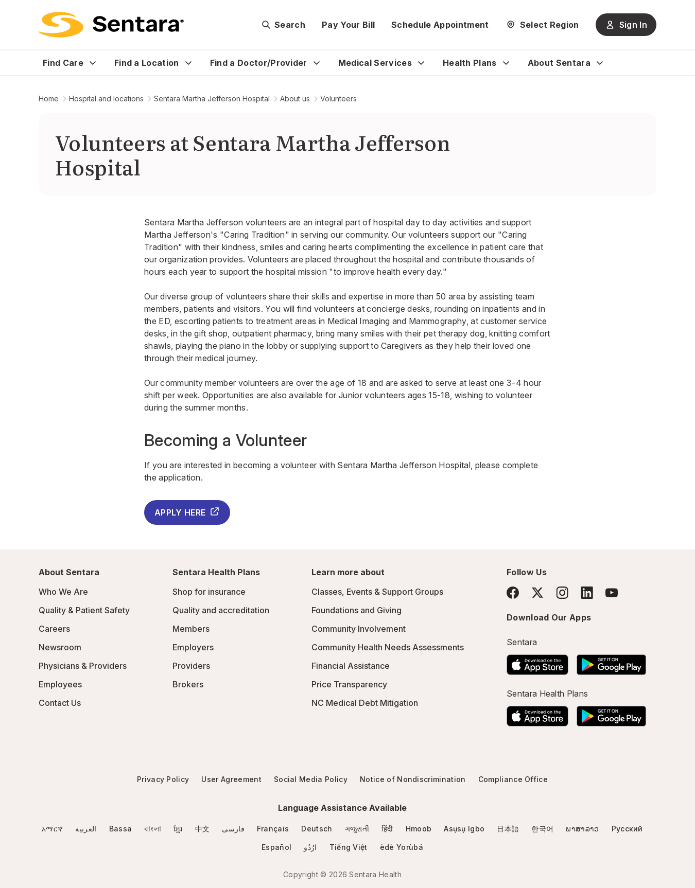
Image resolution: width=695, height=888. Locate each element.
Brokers (187, 684)
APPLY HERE (187, 512)
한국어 (542, 828)
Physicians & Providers (83, 666)
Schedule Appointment (440, 25)
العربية (85, 828)
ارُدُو (310, 847)
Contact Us (60, 703)
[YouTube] (611, 592)
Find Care (63, 63)
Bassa (120, 828)
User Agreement (231, 779)
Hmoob (419, 828)
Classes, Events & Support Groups (377, 592)
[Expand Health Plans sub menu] (506, 62)
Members (191, 629)
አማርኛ (52, 828)
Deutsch (316, 828)
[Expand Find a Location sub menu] (188, 62)
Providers (191, 666)
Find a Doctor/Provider (258, 63)
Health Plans (470, 63)
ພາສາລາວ (582, 828)
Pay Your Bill (348, 25)
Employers (193, 647)
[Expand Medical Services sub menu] (421, 62)
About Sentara (559, 63)
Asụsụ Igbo (464, 828)
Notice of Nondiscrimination (413, 779)
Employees (60, 684)
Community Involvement (358, 629)
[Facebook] (513, 593)
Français (273, 828)
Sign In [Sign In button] (626, 25)
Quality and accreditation (220, 610)
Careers (54, 629)
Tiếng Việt (348, 847)
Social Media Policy (311, 779)
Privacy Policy (163, 779)
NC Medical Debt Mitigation (364, 703)
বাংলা (152, 828)
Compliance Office (513, 779)
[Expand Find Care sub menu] (93, 62)
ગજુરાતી (357, 828)
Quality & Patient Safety (84, 610)
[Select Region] (542, 24)
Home (49, 98)
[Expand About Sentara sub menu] (600, 62)
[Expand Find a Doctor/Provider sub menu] (316, 62)
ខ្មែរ (178, 828)
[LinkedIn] (587, 592)
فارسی (233, 828)
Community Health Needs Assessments (387, 647)
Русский (627, 828)
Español (276, 847)
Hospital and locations (106, 98)
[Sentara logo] (111, 24)
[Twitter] (537, 593)
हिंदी (387, 828)
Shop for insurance (209, 592)
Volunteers (338, 98)
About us (295, 98)
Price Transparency (349, 684)
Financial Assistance (350, 666)
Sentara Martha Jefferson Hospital (212, 98)
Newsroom (60, 647)
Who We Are (63, 592)
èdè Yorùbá (401, 847)
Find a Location (146, 63)
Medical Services (375, 63)
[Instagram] (562, 592)
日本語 (508, 828)
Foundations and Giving (356, 610)
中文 (202, 828)
